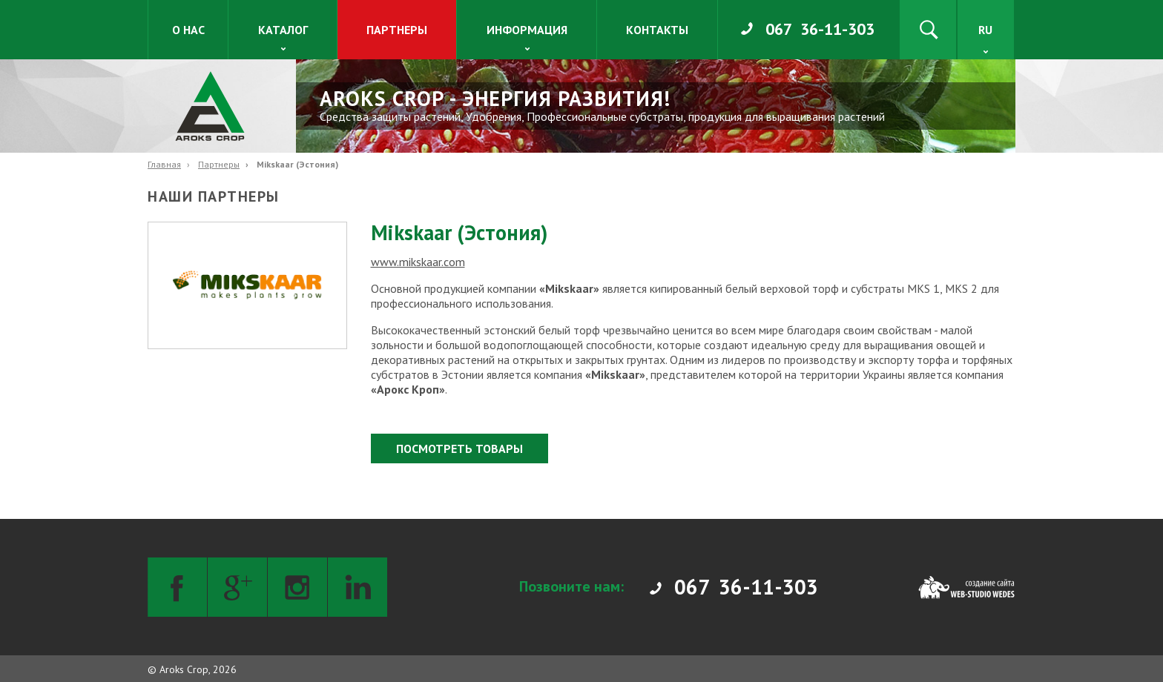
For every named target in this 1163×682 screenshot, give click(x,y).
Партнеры (396, 29)
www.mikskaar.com (418, 261)
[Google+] (237, 587)
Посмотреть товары (459, 448)
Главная (164, 164)
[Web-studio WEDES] (966, 587)
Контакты (657, 29)
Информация (527, 29)
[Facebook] (177, 587)
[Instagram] (297, 587)
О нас (188, 29)
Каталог (283, 29)
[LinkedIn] (357, 587)
